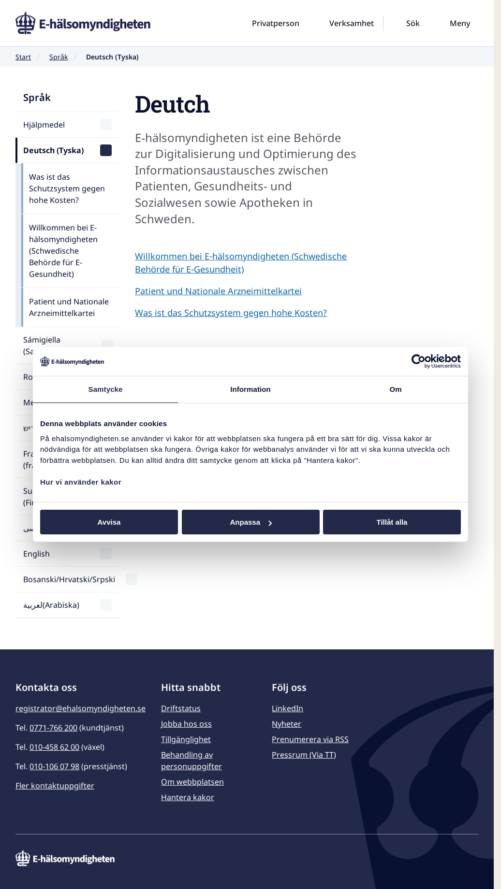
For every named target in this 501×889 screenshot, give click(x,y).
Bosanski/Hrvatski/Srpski (69, 579)
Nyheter (286, 723)
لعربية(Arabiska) (51, 605)
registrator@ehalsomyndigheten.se (80, 708)
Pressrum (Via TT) (304, 754)
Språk (58, 56)
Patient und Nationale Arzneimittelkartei (69, 307)
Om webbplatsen (192, 781)
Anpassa (251, 522)
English (36, 553)
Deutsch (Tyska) (53, 150)
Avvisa (109, 522)
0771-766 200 (53, 727)
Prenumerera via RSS (310, 739)
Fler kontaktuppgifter (54, 785)
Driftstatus (181, 708)
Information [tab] (250, 389)
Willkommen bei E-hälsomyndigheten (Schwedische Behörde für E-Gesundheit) (63, 250)
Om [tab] (395, 389)
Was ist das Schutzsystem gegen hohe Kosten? (67, 188)
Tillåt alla (392, 522)
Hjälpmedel (44, 124)
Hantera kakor (187, 797)
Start (23, 56)
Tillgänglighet (186, 739)
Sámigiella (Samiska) (41, 345)
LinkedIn (287, 708)
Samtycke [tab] (105, 389)
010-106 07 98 (54, 766)
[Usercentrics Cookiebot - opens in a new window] (418, 361)
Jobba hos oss (186, 723)
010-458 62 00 (54, 747)
